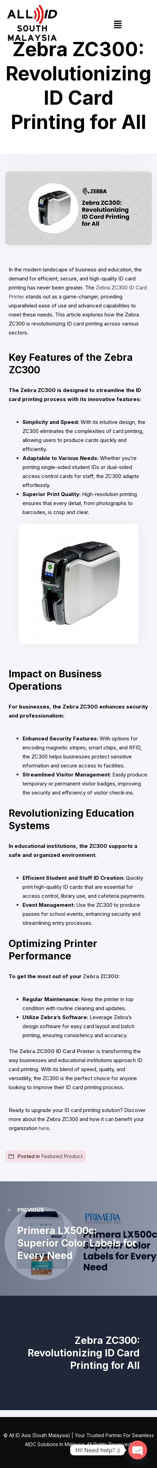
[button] (117, 24)
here (43, 1128)
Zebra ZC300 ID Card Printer (56, 1051)
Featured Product (62, 1156)
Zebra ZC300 (100, 976)
